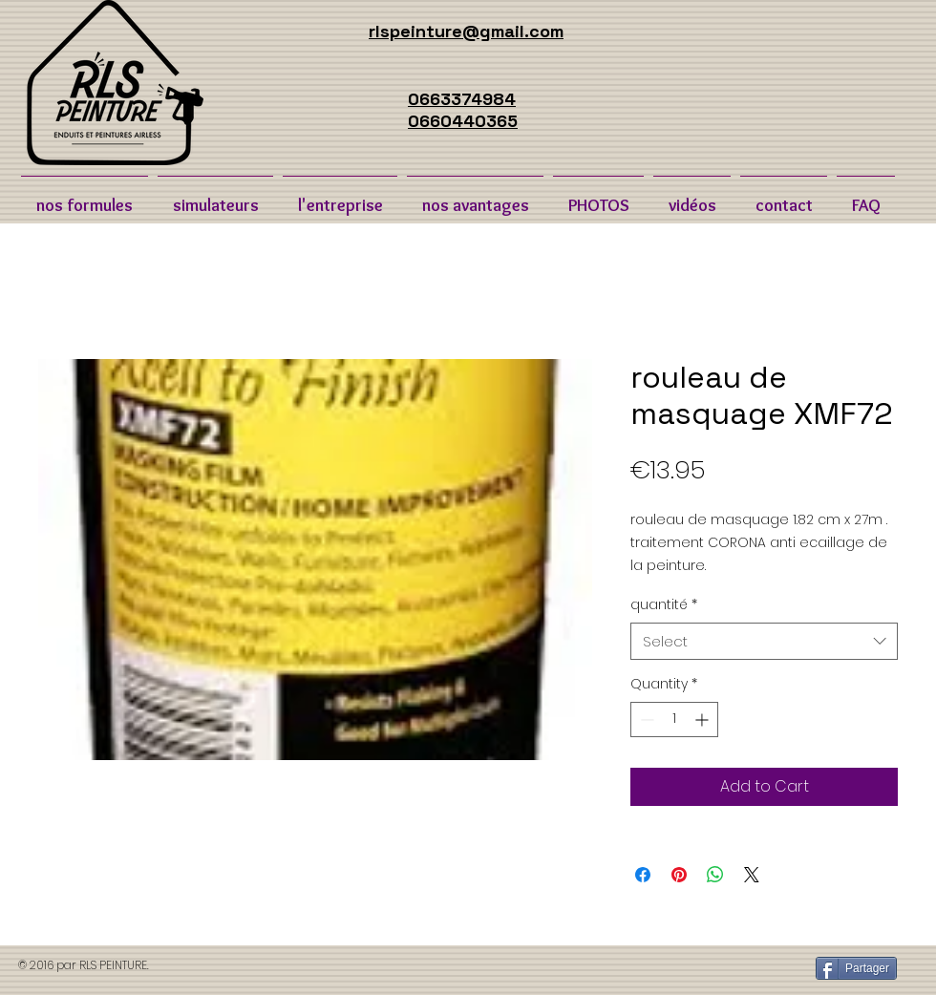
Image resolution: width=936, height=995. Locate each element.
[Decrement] (645, 719)
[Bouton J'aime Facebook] (649, 969)
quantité (663, 605)
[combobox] (764, 641)
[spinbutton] (674, 719)
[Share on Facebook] (642, 874)
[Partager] (856, 968)
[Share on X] (751, 874)
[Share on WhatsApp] (715, 874)
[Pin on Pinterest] (679, 874)
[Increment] (703, 719)
